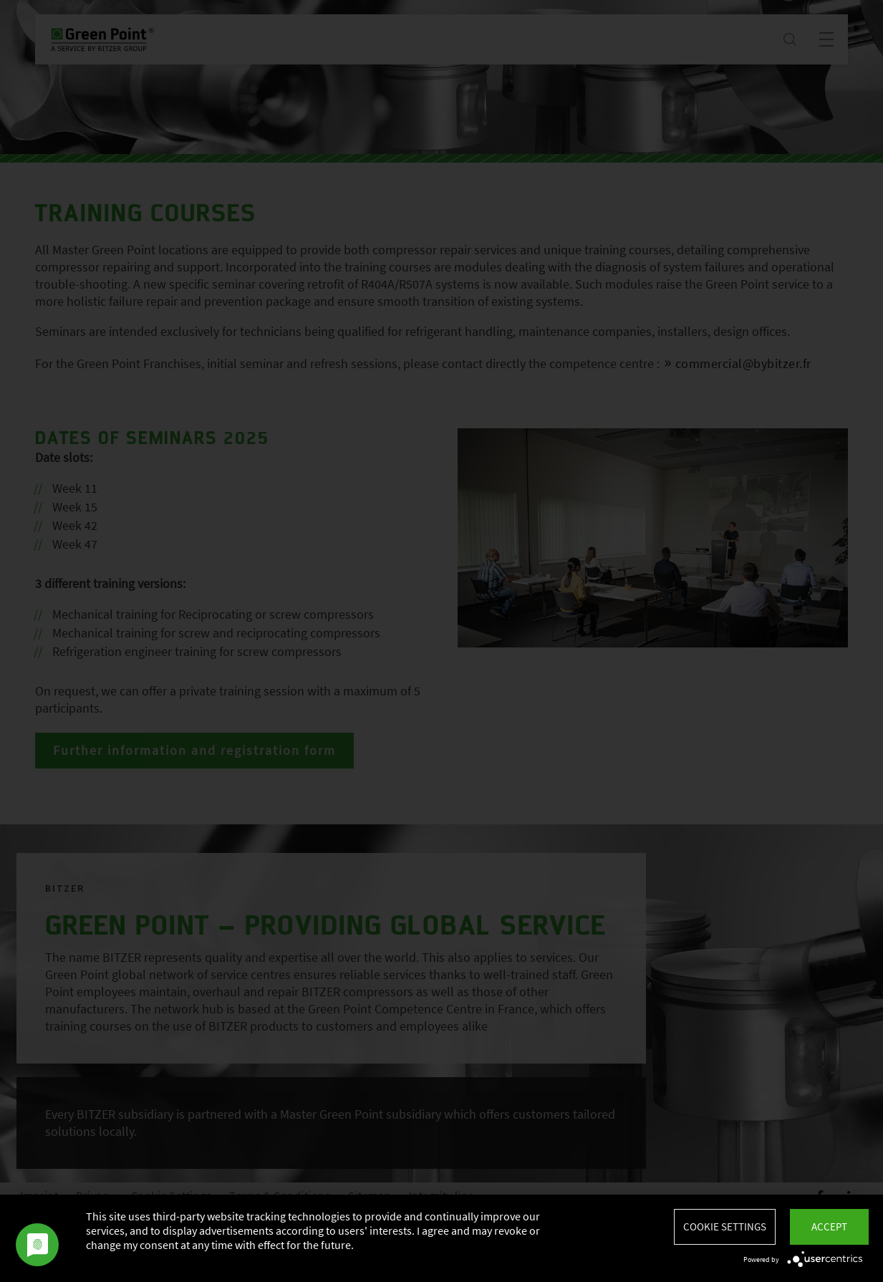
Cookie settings (724, 1226)
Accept (829, 1226)
